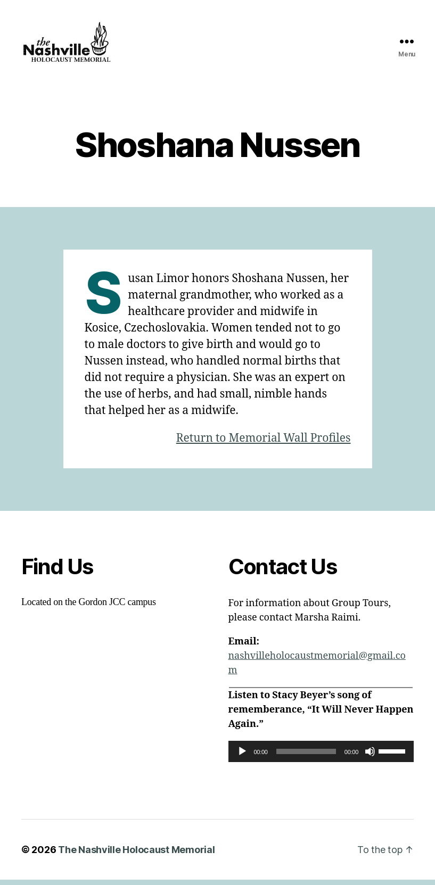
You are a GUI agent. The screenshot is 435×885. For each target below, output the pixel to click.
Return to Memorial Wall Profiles (263, 443)
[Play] (242, 756)
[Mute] (370, 756)
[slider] (306, 756)
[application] (321, 756)
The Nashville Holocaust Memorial (136, 855)
